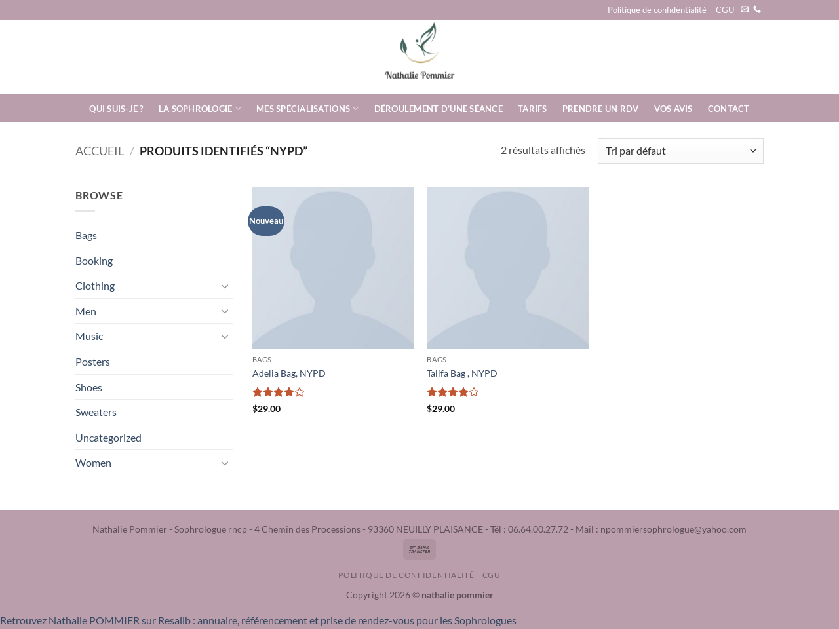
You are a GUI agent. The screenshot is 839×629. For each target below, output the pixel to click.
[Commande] (681, 151)
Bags (86, 235)
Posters (92, 361)
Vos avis (673, 109)
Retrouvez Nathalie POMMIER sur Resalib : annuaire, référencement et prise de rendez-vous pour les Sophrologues (258, 620)
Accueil (99, 150)
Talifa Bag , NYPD (462, 373)
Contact (729, 109)
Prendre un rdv (600, 109)
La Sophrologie (200, 108)
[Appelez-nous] (757, 9)
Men (85, 311)
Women (93, 462)
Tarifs (532, 109)
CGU (725, 10)
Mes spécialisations (307, 108)
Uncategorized (108, 437)
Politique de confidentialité (657, 10)
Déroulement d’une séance (438, 109)
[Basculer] (225, 286)
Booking (94, 260)
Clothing (95, 285)
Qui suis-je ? (116, 109)
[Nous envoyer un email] (745, 9)
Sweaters (96, 412)
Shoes (88, 387)
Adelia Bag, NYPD (289, 373)
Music (89, 336)
